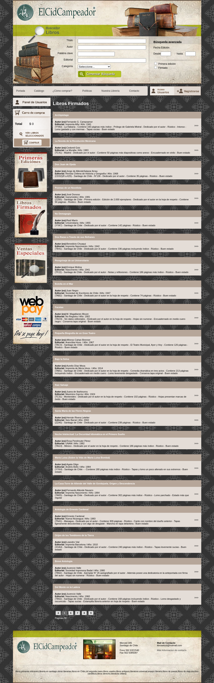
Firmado (160, 67)
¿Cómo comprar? (62, 90)
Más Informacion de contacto (171, 650)
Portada (20, 90)
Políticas (87, 90)
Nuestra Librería (111, 90)
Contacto (134, 90)
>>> (196, 125)
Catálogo (39, 90)
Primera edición (165, 63)
